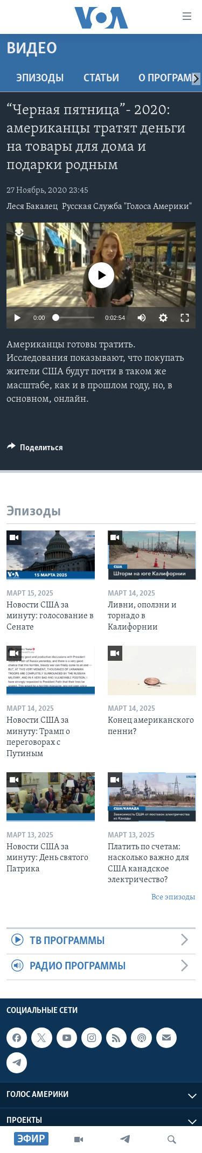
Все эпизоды (173, 897)
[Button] (35, 450)
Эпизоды (40, 78)
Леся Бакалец (32, 206)
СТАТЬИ (101, 78)
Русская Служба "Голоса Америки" (127, 206)
